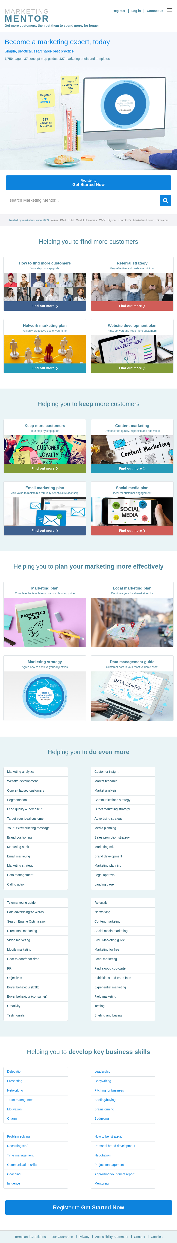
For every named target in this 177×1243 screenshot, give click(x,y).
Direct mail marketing (22, 931)
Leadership (102, 1072)
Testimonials (16, 1016)
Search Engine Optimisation (27, 922)
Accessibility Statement (111, 1237)
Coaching (14, 1174)
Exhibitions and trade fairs (113, 978)
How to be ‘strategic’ (109, 1136)
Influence (13, 1184)
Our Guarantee (62, 1237)
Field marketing (105, 997)
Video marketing (18, 940)
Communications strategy (112, 800)
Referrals (101, 903)
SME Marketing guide (109, 940)
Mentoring (101, 1184)
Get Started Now (88, 183)
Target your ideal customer (26, 819)
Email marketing (18, 857)
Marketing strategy (20, 866)
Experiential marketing (110, 988)
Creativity (14, 1006)
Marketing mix (104, 847)
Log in (136, 11)
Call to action (16, 885)
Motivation (14, 1109)
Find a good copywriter (110, 969)
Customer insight (106, 772)
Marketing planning (108, 866)
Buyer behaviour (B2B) (23, 988)
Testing (99, 1006)
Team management (21, 1100)
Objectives (14, 978)
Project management (109, 1165)
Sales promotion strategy (112, 838)
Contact (139, 1237)
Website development (22, 781)
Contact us (155, 11)
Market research (106, 781)
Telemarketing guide (21, 903)
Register (118, 11)
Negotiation (102, 1155)
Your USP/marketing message (28, 828)
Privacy (84, 1237)
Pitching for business (109, 1090)
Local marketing (105, 959)
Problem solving (18, 1136)
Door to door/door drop (23, 959)
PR (9, 969)
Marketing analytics (21, 772)
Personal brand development (115, 1146)
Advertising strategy (108, 819)
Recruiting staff (18, 1146)
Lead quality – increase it (25, 809)
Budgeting (101, 1119)
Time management (20, 1155)
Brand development (108, 857)
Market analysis (105, 791)
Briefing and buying (108, 1016)
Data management (20, 875)
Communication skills (22, 1165)
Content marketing (107, 922)
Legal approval (105, 875)
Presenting (15, 1081)
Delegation (15, 1072)
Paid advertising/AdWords (25, 912)
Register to (88, 1207)
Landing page (104, 885)
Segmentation (17, 800)
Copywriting (102, 1081)
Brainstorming (104, 1109)
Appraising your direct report (114, 1174)
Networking (102, 912)
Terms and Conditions (30, 1237)
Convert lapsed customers (26, 791)
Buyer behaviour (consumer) (27, 997)
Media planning (105, 828)
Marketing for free (107, 950)
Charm (12, 1119)
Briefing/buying (105, 1100)
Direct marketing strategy (112, 809)
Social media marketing (111, 931)
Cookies (156, 1237)
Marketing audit (18, 847)
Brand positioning (19, 838)
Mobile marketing (19, 950)
